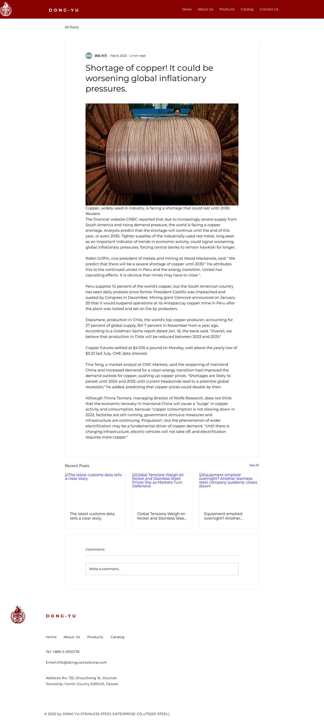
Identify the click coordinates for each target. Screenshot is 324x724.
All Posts (72, 27)
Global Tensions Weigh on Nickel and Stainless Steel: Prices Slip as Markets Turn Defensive (161, 516)
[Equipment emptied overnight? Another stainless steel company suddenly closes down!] (229, 490)
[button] (227, 9)
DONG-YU (61, 616)
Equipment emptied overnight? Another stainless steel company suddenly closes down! (226, 516)
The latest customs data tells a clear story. (92, 516)
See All (254, 465)
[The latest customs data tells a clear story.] (95, 490)
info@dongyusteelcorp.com (82, 662)
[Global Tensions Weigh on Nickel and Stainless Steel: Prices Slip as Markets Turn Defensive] (162, 490)
